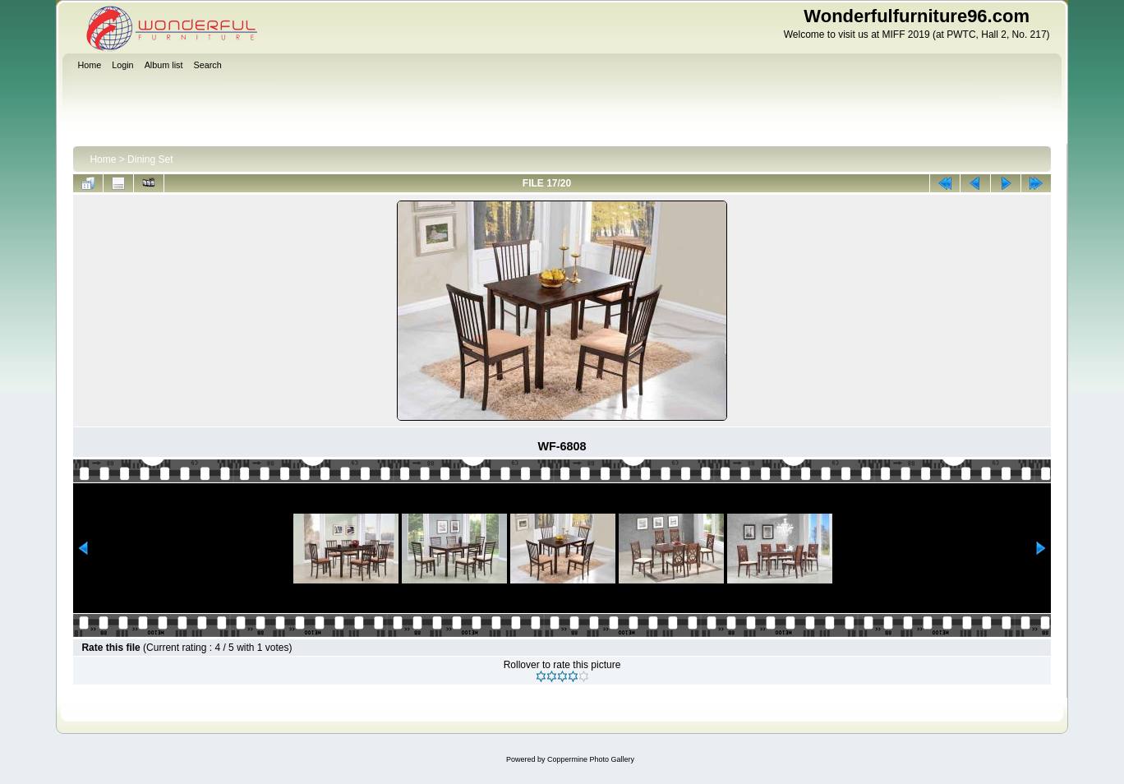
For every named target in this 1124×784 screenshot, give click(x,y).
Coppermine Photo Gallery (590, 759)
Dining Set (150, 159)
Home (103, 159)
